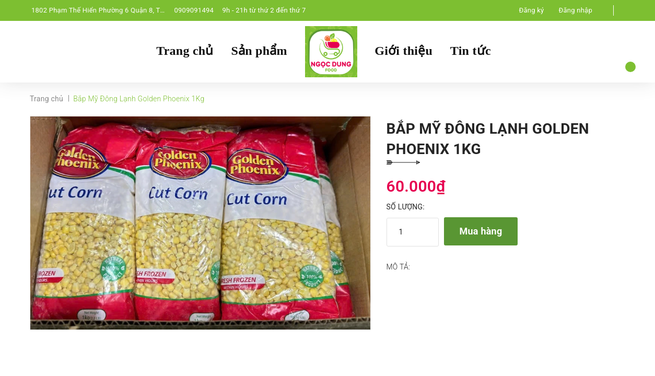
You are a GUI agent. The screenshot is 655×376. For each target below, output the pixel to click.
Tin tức (470, 50)
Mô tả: (399, 267)
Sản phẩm (259, 50)
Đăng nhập (575, 10)
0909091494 (194, 10)
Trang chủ (184, 50)
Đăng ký (531, 10)
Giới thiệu (403, 50)
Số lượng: (406, 207)
